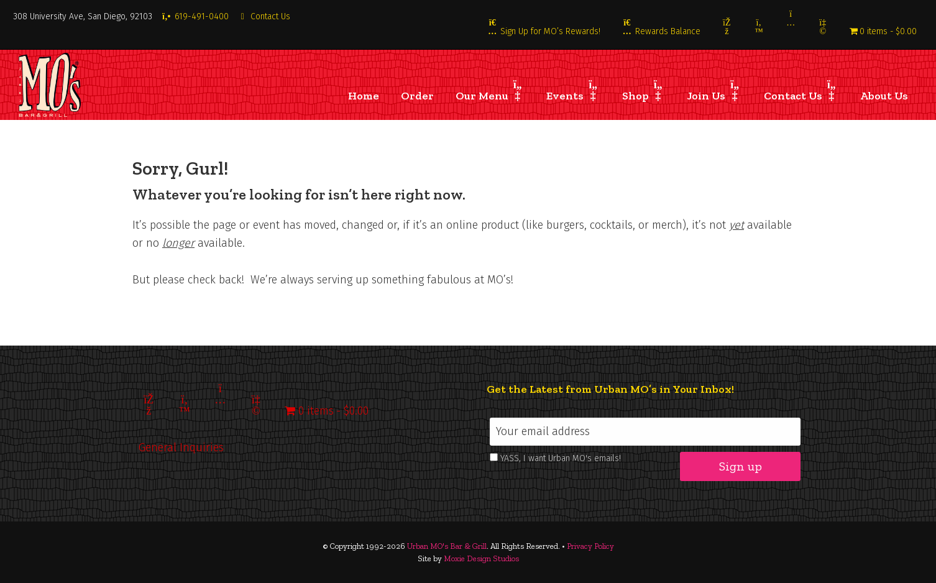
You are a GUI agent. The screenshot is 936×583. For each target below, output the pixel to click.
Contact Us (264, 16)
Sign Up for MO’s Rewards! (544, 31)
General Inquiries (181, 447)
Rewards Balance (661, 31)
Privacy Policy (590, 546)
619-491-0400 (195, 16)
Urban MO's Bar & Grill (447, 546)
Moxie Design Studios (481, 558)
